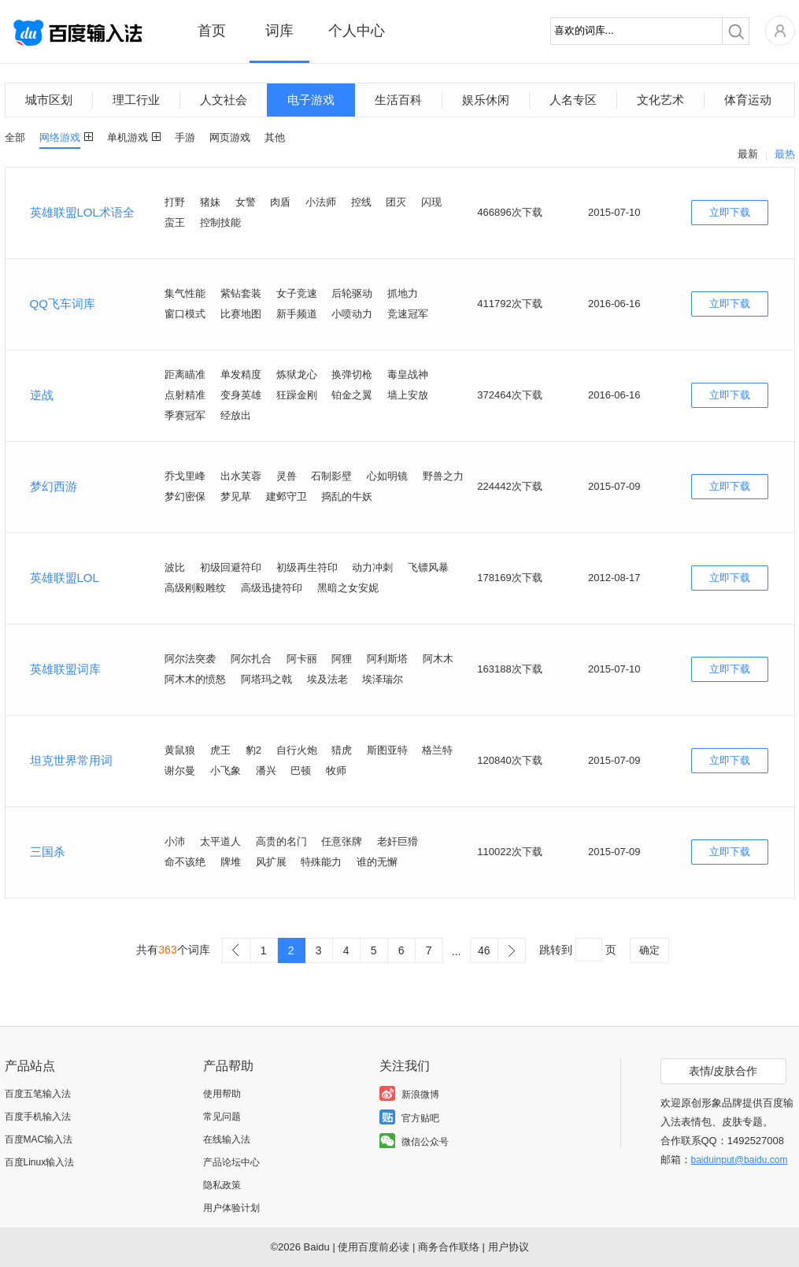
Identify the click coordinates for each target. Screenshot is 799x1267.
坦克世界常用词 (71, 760)
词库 (279, 31)
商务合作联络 (448, 1247)
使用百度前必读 (373, 1247)
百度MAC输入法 (39, 1139)
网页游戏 (229, 137)
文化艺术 (660, 99)
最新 (748, 154)
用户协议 (508, 1247)
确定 (649, 950)
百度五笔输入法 (38, 1093)
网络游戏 (59, 137)
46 (484, 950)
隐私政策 (222, 1185)
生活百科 (398, 99)
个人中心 (356, 31)
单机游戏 (127, 137)
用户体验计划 (231, 1207)
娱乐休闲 (485, 99)
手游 (185, 137)
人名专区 (573, 99)
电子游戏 (311, 99)
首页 (212, 31)
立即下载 (729, 212)
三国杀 (47, 851)
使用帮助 (222, 1093)
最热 (785, 154)
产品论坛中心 (231, 1162)
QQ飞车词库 (62, 303)
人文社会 (223, 99)
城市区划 (48, 99)
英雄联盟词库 (65, 669)
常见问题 (222, 1116)
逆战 (42, 395)
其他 (274, 137)
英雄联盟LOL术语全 (82, 212)
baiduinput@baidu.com (739, 1159)
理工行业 (136, 99)
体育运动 (747, 99)
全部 (15, 137)
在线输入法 (226, 1139)
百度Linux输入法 (40, 1162)
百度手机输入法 (38, 1116)
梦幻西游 (53, 486)
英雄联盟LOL (64, 577)
